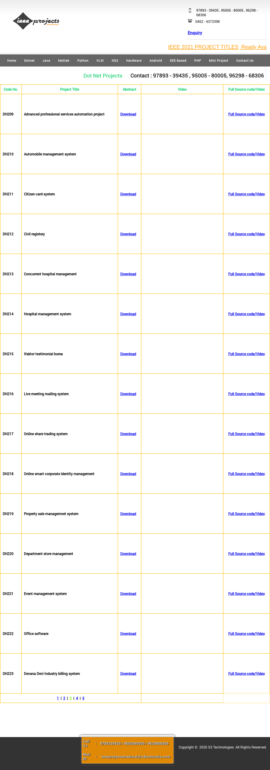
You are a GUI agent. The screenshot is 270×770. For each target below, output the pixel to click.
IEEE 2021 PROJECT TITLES (209, 47)
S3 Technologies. (222, 747)
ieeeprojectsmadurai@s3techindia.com (135, 757)
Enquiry (195, 32)
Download (128, 114)
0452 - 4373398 (207, 21)
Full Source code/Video (246, 114)
